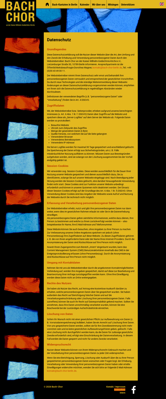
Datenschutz (119, 389)
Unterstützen (128, 4)
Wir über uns (98, 4)
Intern (122, 392)
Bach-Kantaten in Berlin (64, 4)
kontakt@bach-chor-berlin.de (107, 67)
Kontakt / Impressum (115, 386)
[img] (47, 4)
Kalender (84, 4)
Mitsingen (113, 4)
